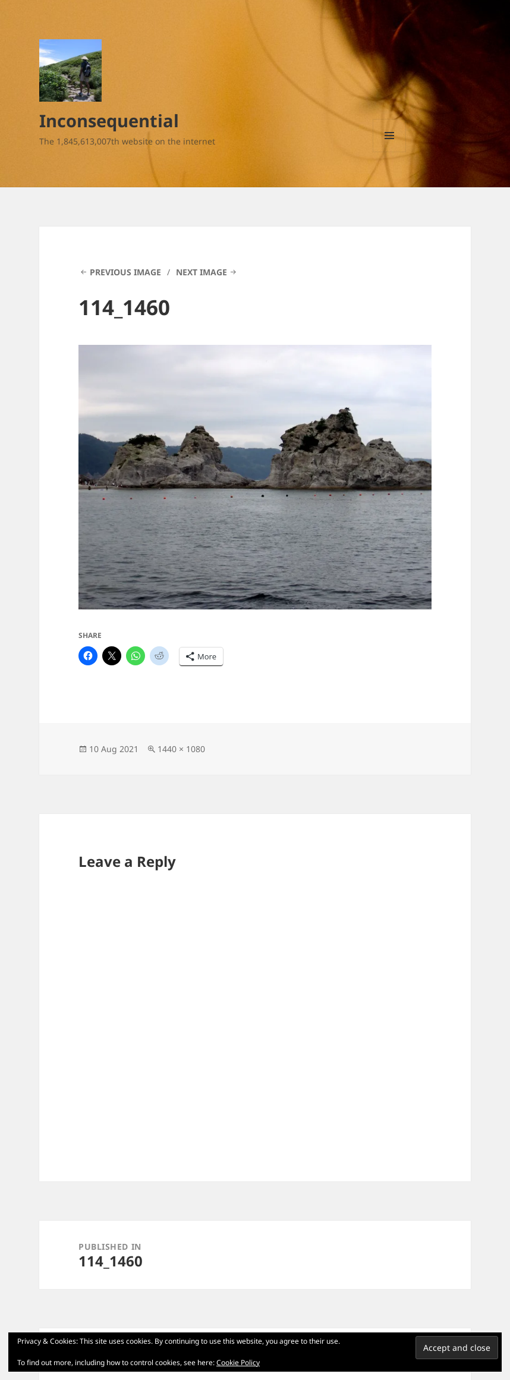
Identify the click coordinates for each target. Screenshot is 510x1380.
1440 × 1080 (181, 749)
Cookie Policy (238, 1362)
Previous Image (125, 272)
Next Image (201, 272)
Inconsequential (109, 120)
